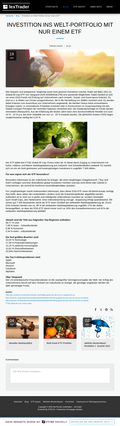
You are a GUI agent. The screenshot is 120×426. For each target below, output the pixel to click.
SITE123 (51, 409)
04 (11, 322)
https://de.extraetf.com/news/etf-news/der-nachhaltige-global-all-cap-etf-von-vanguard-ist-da (40, 295)
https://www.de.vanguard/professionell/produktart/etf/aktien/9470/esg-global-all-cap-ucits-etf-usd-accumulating (47, 298)
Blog (17, 16)
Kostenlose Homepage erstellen (69, 409)
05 (49, 322)
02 (87, 322)
